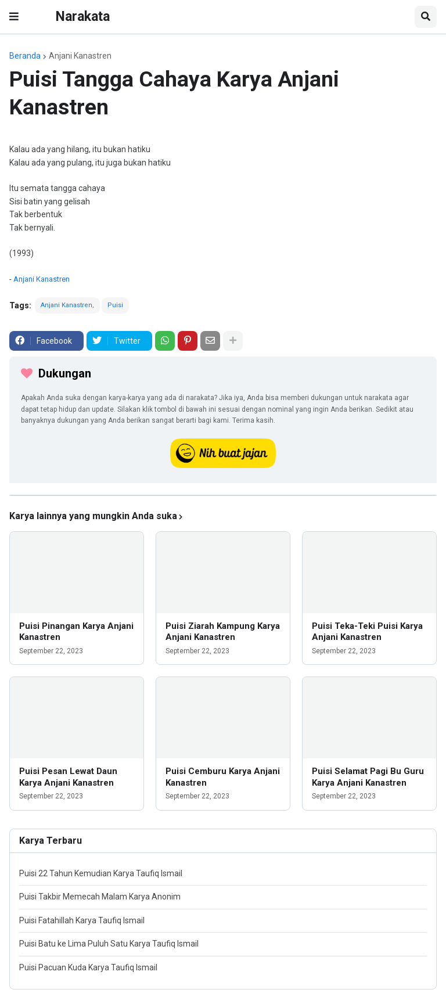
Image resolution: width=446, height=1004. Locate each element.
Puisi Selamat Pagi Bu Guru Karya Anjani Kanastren (368, 777)
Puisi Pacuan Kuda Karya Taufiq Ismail (88, 967)
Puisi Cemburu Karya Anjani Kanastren (223, 777)
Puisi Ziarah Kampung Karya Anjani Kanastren (223, 632)
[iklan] (223, 495)
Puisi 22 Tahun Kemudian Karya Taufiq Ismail (100, 873)
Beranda (25, 56)
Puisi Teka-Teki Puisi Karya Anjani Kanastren (367, 632)
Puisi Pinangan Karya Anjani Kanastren (76, 632)
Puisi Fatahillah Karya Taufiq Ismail (82, 920)
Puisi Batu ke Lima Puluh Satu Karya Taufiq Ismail (109, 943)
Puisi (115, 305)
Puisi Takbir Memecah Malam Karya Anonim (100, 896)
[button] (14, 17)
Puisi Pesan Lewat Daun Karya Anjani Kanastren (68, 777)
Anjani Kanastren (80, 56)
